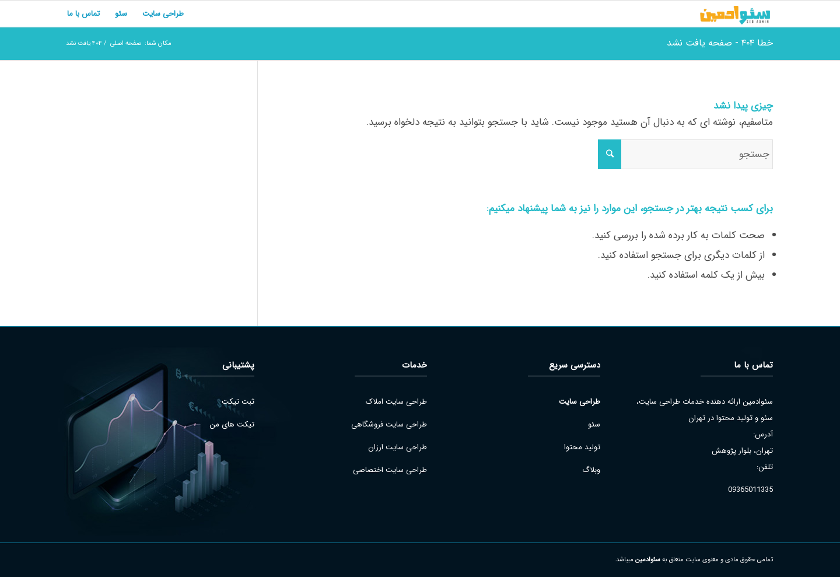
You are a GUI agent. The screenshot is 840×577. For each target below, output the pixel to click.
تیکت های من (231, 424)
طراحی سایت (579, 402)
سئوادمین (647, 560)
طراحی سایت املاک (396, 402)
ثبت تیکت (238, 402)
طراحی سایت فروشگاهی (389, 424)
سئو (594, 424)
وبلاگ (591, 470)
